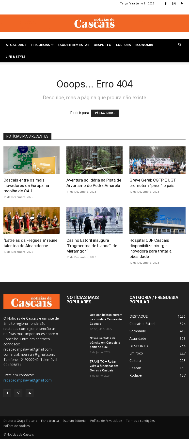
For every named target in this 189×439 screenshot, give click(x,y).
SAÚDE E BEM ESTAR (73, 44)
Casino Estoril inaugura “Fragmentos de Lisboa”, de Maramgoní (91, 246)
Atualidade (16, 44)
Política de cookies (16, 426)
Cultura (123, 44)
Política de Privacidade (106, 421)
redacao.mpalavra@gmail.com (27, 380)
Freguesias (42, 44)
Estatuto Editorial (74, 421)
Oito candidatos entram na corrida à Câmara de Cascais (106, 319)
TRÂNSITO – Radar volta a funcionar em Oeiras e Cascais (104, 366)
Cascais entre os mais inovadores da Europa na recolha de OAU (26, 185)
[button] (180, 44)
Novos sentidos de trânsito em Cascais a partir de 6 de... (105, 343)
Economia (144, 44)
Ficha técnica (50, 421)
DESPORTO (102, 44)
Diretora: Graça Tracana (20, 421)
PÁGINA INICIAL (105, 113)
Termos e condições (140, 421)
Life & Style (15, 56)
